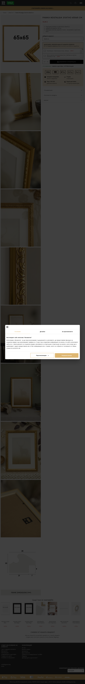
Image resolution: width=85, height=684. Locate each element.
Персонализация (42, 355)
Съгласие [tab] (18, 331)
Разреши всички (67, 355)
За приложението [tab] (67, 331)
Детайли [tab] (42, 331)
